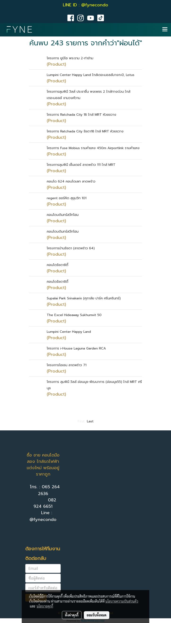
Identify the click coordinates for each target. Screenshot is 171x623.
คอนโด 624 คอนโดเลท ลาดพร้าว (71, 181)
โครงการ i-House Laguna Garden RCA (76, 348)
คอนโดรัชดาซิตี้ (57, 264)
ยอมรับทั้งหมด (97, 615)
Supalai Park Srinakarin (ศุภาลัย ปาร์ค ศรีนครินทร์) (84, 298)
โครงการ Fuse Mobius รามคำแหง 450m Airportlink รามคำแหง (93, 148)
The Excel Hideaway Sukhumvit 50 (74, 315)
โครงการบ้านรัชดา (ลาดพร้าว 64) (71, 248)
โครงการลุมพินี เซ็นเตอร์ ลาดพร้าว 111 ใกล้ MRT (81, 164)
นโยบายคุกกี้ (45, 606)
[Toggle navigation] (165, 29)
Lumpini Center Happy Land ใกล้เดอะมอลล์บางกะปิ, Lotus (90, 74)
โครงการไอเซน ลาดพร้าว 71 (66, 365)
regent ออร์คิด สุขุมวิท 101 (66, 198)
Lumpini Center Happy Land (69, 331)
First (81, 421)
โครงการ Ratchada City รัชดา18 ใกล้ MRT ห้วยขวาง (85, 131)
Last (90, 421)
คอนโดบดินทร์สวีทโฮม (63, 214)
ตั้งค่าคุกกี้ (71, 615)
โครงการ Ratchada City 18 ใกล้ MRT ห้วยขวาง (81, 114)
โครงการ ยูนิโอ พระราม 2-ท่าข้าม (70, 58)
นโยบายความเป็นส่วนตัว (121, 601)
